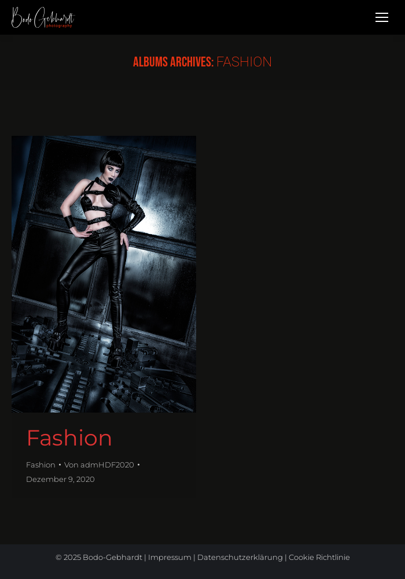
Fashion (69, 437)
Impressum (170, 557)
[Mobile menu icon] (381, 17)
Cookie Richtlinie (319, 557)
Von (99, 464)
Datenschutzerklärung (240, 557)
